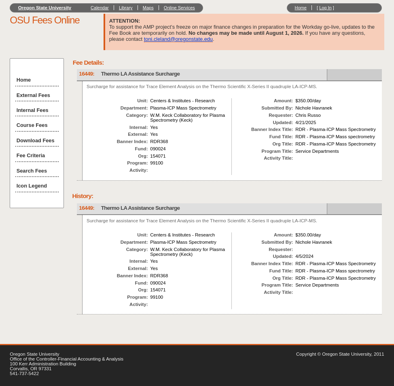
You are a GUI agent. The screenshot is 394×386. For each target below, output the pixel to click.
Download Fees (36, 140)
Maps (148, 7)
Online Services (179, 7)
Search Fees (32, 171)
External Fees (33, 95)
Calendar (100, 7)
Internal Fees (33, 110)
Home (300, 7)
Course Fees (32, 125)
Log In (325, 7)
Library (126, 7)
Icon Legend (32, 186)
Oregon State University (45, 7)
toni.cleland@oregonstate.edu (178, 39)
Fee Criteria (31, 155)
